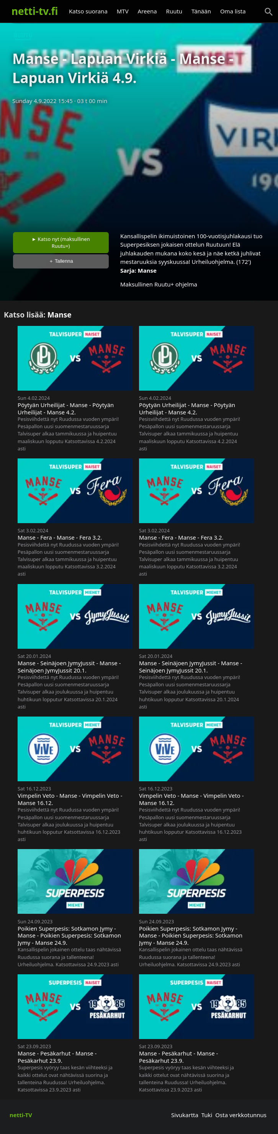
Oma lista (233, 11)
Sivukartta (184, 1115)
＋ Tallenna (61, 261)
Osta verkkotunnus (241, 1115)
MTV (123, 11)
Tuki (207, 1115)
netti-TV (21, 1115)
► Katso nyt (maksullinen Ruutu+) (61, 242)
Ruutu (174, 11)
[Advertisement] (139, 165)
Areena (147, 11)
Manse (147, 270)
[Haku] (269, 12)
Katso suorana (88, 11)
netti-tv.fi (34, 11)
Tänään (201, 11)
